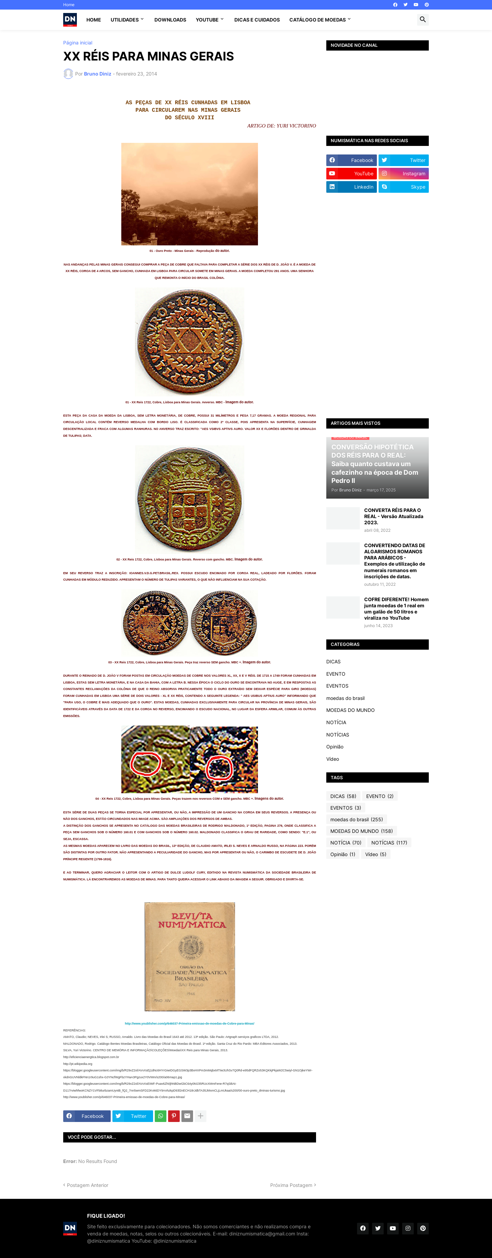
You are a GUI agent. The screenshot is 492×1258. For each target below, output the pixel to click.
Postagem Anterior (87, 1185)
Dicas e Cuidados (257, 20)
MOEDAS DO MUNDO (350, 710)
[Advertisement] (377, 305)
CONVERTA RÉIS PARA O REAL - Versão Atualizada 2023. (393, 516)
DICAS (333, 661)
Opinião (334, 746)
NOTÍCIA (336, 722)
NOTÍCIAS (337, 735)
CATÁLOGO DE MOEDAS (317, 20)
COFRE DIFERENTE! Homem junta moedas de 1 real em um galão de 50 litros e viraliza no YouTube (396, 608)
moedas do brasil (345, 698)
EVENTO (335, 674)
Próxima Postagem (291, 1185)
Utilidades (125, 20)
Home (68, 4)
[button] (423, 20)
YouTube (207, 20)
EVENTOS (337, 686)
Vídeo (332, 759)
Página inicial (77, 42)
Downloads (170, 20)
